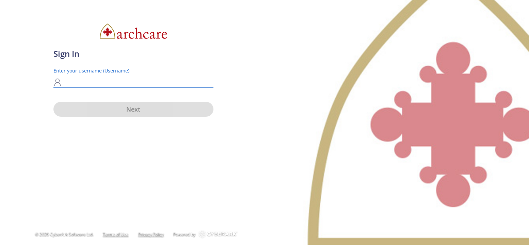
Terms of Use (115, 234)
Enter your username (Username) (91, 70)
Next (133, 109)
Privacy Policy (151, 234)
